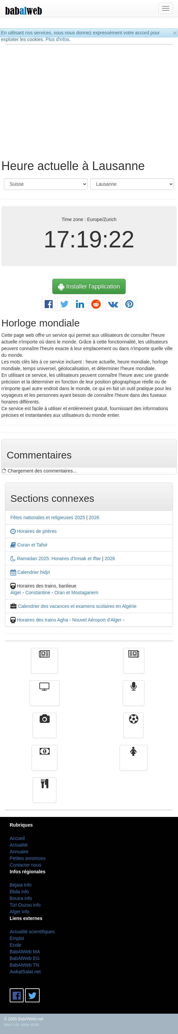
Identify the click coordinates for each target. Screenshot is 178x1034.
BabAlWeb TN (24, 965)
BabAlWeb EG (25, 958)
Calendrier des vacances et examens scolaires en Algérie (77, 606)
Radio (133, 698)
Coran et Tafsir (29, 545)
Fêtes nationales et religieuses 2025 (47, 517)
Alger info (19, 911)
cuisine (44, 795)
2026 (94, 517)
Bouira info (21, 898)
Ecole (15, 945)
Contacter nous (25, 865)
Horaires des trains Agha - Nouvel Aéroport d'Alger (69, 620)
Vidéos (44, 730)
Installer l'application (89, 286)
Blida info (19, 891)
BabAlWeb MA (25, 951)
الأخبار (134, 665)
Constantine (37, 592)
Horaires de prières (33, 531)
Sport (133, 730)
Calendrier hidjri (30, 572)
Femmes (133, 762)
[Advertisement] (89, 98)
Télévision (44, 698)
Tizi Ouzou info (25, 905)
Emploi (17, 938)
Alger (15, 592)
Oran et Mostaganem (76, 592)
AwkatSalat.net (25, 971)
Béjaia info (20, 885)
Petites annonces (27, 858)
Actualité (45, 665)
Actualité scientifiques (32, 931)
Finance (44, 762)
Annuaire (19, 851)
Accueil (17, 838)
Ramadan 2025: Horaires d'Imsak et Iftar (55, 558)
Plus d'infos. (58, 39)
